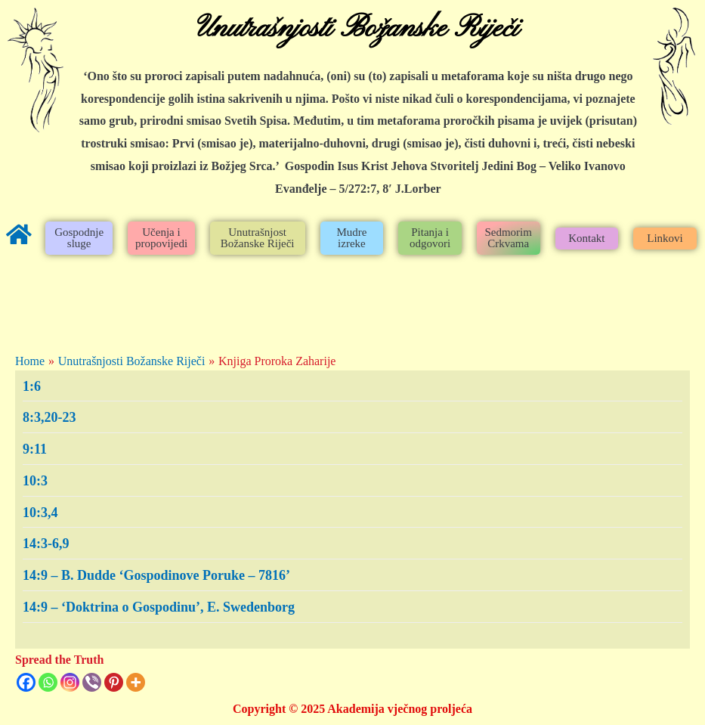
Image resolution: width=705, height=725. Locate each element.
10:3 (35, 480)
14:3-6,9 (46, 543)
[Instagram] (69, 682)
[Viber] (91, 682)
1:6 (32, 386)
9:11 (35, 449)
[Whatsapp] (48, 682)
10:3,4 (40, 512)
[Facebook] (26, 682)
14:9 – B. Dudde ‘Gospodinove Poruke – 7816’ (156, 575)
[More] (135, 682)
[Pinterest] (113, 682)
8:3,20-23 (49, 417)
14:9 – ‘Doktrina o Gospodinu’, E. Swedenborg (159, 607)
